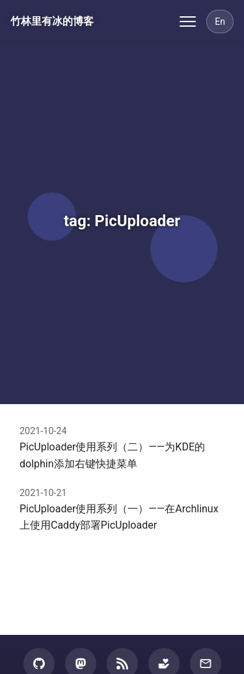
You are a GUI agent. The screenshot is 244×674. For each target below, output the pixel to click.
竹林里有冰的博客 (52, 21)
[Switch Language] (220, 21)
